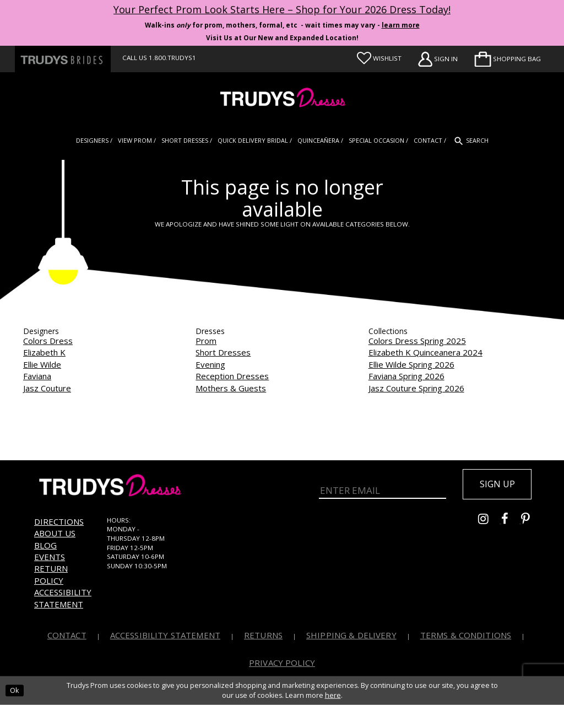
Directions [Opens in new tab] (59, 521)
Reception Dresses (232, 375)
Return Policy (51, 574)
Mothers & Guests (231, 388)
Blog (45, 545)
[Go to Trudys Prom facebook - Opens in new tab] (511, 521)
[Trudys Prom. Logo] (282, 99)
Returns (263, 635)
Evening (210, 364)
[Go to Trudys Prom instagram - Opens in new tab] (489, 521)
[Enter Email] (382, 490)
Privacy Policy (282, 662)
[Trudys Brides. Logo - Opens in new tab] (63, 59)
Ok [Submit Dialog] (14, 690)
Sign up (497, 484)
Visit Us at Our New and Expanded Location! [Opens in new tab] (282, 38)
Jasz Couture (47, 388)
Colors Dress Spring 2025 (417, 340)
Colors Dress (48, 340)
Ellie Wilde (42, 364)
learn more (401, 25)
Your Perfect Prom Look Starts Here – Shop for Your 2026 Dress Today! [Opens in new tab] (282, 9)
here (333, 695)
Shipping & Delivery (351, 635)
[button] (507, 59)
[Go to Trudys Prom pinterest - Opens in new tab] (531, 521)
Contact (66, 635)
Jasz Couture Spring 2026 (416, 388)
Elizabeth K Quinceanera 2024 (425, 352)
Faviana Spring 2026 (406, 375)
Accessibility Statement (62, 597)
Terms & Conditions (466, 635)
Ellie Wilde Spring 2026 (411, 364)
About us (54, 533)
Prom (206, 340)
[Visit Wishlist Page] (379, 58)
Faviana (37, 375)
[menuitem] (507, 59)
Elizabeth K (44, 352)
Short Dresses (223, 352)
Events (49, 556)
